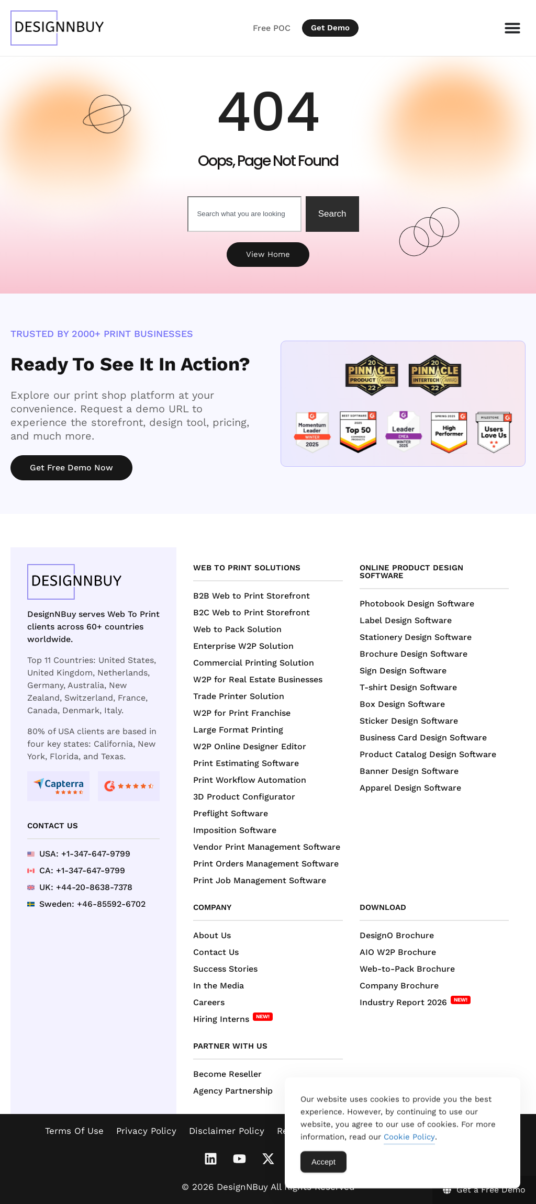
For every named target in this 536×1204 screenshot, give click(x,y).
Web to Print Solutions (246, 567)
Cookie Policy (409, 1141)
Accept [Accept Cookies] (323, 1166)
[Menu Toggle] (512, 27)
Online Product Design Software (411, 571)
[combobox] (244, 214)
